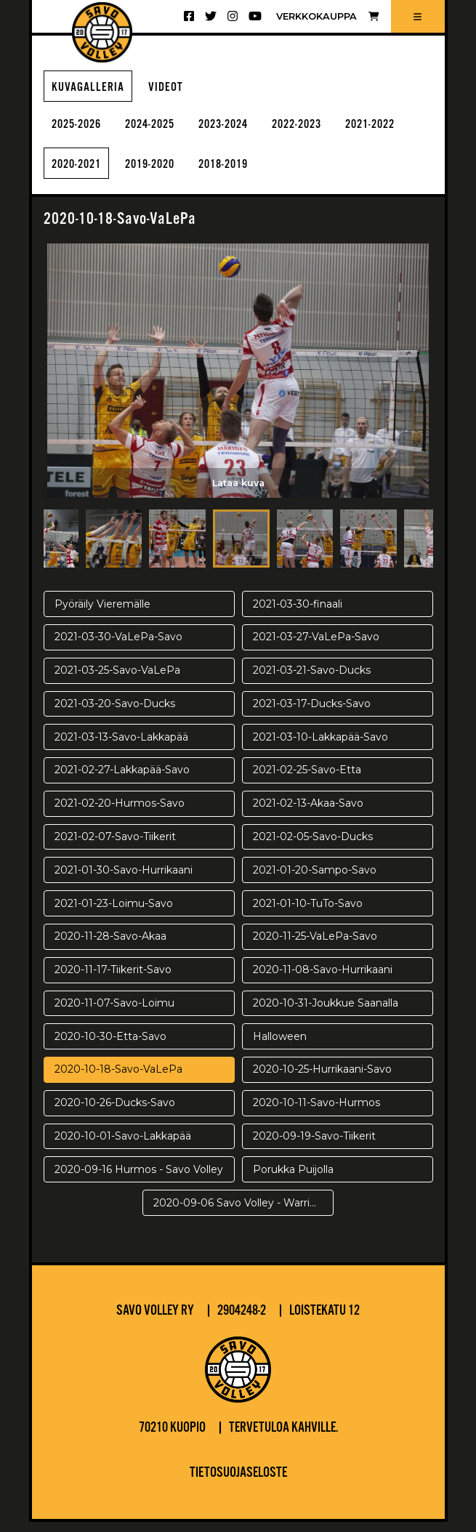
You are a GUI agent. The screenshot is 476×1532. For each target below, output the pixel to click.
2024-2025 (167, 130)
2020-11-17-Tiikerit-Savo (113, 980)
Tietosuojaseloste (238, 1483)
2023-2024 (252, 130)
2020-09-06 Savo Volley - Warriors (239, 1212)
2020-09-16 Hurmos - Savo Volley (139, 1179)
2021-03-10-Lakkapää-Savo (320, 747)
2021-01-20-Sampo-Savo (314, 880)
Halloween (280, 1046)
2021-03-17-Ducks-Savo (312, 713)
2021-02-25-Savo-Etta (307, 780)
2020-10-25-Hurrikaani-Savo (322, 1079)
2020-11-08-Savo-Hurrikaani (322, 980)
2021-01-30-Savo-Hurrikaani (124, 880)
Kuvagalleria (92, 90)
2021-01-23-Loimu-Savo (114, 913)
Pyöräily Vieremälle (102, 614)
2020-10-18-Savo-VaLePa (118, 1079)
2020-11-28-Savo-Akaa (110, 947)
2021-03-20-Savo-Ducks (115, 713)
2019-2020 (252, 174)
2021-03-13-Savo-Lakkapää (121, 747)
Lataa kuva (238, 491)
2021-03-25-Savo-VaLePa (117, 681)
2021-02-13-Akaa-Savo (308, 814)
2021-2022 (82, 174)
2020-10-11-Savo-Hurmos (316, 1113)
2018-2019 (337, 174)
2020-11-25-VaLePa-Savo (315, 947)
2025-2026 (82, 130)
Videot (175, 90)
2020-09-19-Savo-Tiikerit (314, 1146)
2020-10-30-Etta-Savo (110, 1046)
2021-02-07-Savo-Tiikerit (115, 846)
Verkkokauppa (327, 16)
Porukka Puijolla (293, 1179)
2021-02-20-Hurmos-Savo (120, 814)
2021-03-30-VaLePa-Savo (118, 647)
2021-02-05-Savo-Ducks (313, 846)
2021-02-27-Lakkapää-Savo (122, 780)
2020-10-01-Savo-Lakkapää (123, 1146)
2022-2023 (337, 130)
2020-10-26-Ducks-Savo (115, 1113)
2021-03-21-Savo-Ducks (312, 681)
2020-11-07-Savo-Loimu (114, 1013)
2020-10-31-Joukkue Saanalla (325, 1013)
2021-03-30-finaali (297, 614)
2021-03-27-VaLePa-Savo (316, 647)
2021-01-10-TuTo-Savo (308, 913)
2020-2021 (167, 174)
